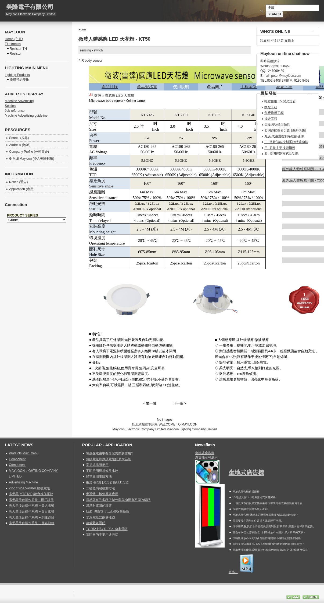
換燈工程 (270, 107)
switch (98, 50)
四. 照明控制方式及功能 (281, 153)
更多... (233, 572)
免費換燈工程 (274, 113)
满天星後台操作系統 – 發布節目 (31, 523)
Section (10, 106)
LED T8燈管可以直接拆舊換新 (107, 511)
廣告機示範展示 (206, 457)
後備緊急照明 (95, 523)
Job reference (14, 111)
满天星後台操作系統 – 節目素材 (31, 511)
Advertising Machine (23, 482)
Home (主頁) (14, 39)
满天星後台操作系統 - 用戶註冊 (31, 500)
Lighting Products (17, 75)
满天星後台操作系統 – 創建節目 (31, 517)
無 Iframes (36, 224)
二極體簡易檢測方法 (100, 488)
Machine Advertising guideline (26, 115)
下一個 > (180, 403)
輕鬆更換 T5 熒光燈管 (280, 101)
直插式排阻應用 (97, 465)
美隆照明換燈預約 (277, 124)
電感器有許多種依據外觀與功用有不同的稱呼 (118, 500)
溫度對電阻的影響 (99, 505)
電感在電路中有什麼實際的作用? (109, 453)
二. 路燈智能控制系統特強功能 (286, 142)
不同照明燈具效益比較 (102, 471)
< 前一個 (149, 403)
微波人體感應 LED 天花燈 (114, 95)
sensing (86, 50)
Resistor (15, 53)
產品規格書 (147, 87)
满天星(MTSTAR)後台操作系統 (31, 494)
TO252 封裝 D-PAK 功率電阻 (106, 529)
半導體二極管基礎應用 (102, 494)
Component (17, 459)
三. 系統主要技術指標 (279, 148)
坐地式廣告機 (204, 453)
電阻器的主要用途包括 (102, 534)
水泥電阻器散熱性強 (100, 517)
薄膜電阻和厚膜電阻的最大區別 (108, 459)
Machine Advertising (19, 101)
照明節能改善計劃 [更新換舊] (285, 130)
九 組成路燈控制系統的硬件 (284, 136)
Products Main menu (23, 453)
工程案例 (248, 87)
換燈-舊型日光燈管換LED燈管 (107, 482)
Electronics (13, 44)
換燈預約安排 (19, 80)
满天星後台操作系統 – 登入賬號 (31, 505)
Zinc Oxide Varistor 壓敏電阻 (29, 488)
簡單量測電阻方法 (99, 476)
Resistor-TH (18, 49)
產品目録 (110, 87)
